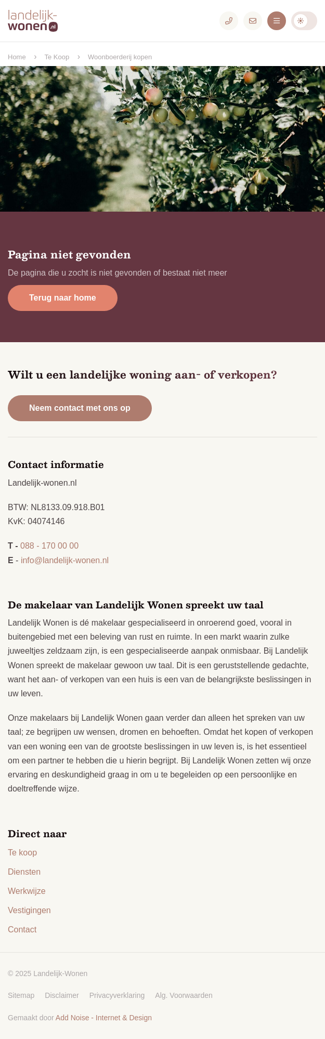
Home (17, 57)
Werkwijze (27, 891)
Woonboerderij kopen (120, 57)
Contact (22, 929)
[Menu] (276, 20)
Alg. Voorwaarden (184, 995)
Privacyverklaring (117, 995)
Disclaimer (62, 995)
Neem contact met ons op (80, 408)
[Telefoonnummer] (228, 20)
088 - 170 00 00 (49, 545)
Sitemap (21, 995)
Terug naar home (62, 297)
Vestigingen (29, 910)
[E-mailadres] (252, 20)
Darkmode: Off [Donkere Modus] (304, 20)
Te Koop (56, 57)
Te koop (22, 852)
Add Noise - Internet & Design (104, 1018)
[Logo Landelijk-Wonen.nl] (39, 21)
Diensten (24, 871)
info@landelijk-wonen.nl (65, 560)
